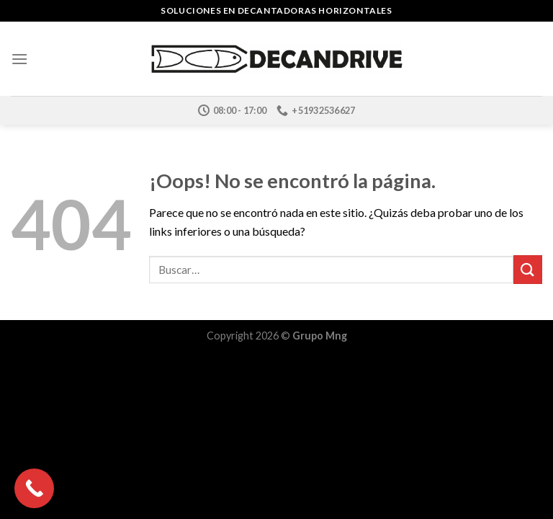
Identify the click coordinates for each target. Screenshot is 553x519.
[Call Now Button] (34, 488)
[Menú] (19, 58)
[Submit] (527, 269)
